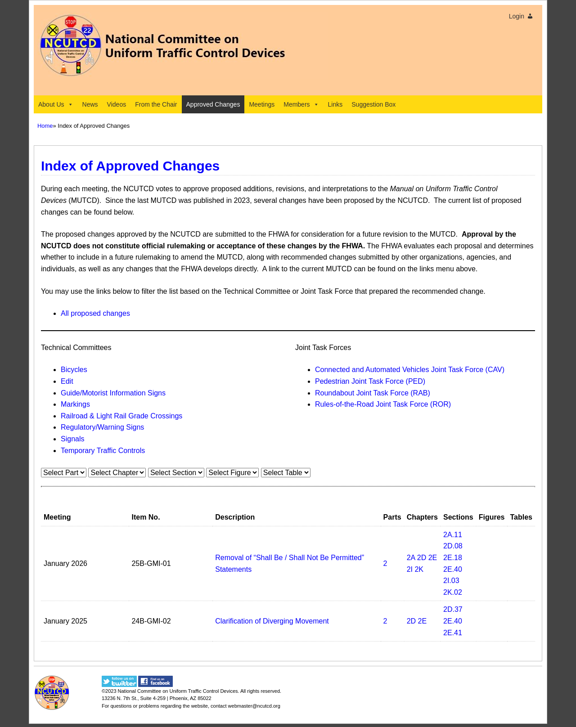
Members (301, 104)
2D (421, 557)
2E (432, 557)
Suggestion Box (373, 104)
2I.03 (451, 580)
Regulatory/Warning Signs (102, 427)
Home (45, 125)
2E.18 (452, 557)
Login (516, 16)
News (90, 104)
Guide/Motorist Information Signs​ (113, 393)
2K (418, 569)
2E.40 (452, 569)
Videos (116, 104)
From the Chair (156, 104)
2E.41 (452, 633)
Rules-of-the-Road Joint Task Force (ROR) (383, 404)
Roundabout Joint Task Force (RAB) (372, 393)
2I (410, 569)
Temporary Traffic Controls (103, 450)
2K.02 (452, 592)
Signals (72, 439)
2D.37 (453, 609)
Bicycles (74, 369)
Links (335, 104)
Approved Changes (213, 104)
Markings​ (75, 404)
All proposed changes (95, 313)
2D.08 (453, 546)
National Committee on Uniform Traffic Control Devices (178, 691)
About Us (55, 104)
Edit (67, 381)
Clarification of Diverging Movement (272, 621)
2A (411, 557)
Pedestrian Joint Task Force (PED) (370, 381)
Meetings (261, 104)
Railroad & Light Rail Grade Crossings (121, 416)
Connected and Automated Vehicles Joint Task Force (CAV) (409, 369)
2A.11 (452, 535)
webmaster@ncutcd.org (254, 706)
